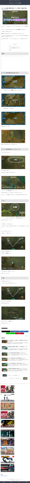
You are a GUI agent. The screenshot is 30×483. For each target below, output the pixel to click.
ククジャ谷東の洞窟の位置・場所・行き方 (14, 47)
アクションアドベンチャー (4, 328)
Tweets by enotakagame (4, 477)
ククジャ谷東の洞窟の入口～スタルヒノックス (15, 48)
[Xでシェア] (6, 332)
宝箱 (10, 50)
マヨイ (10, 49)
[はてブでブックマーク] (24, 332)
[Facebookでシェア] (15, 332)
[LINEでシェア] (10, 334)
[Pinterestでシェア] (19, 334)
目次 (14, 44)
